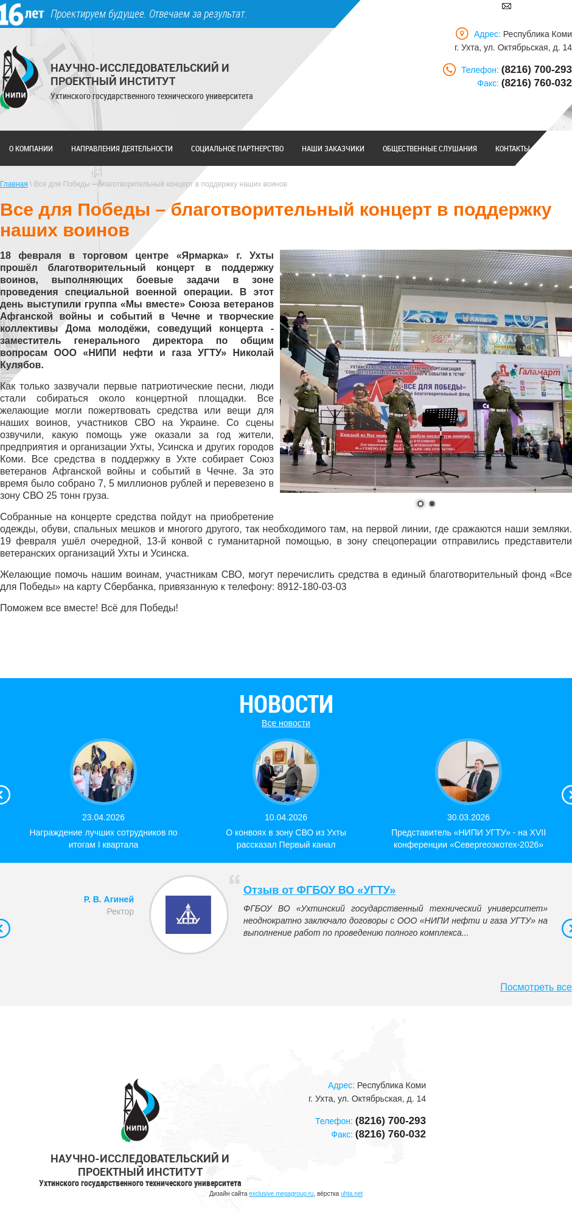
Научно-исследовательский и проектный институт (140, 74)
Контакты (512, 148)
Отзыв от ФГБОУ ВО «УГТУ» (319, 890)
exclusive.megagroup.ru (281, 1193)
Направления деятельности (122, 148)
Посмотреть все (536, 987)
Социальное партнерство (237, 148)
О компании (31, 148)
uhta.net (352, 1193)
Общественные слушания (430, 148)
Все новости (286, 723)
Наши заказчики (333, 148)
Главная (14, 184)
